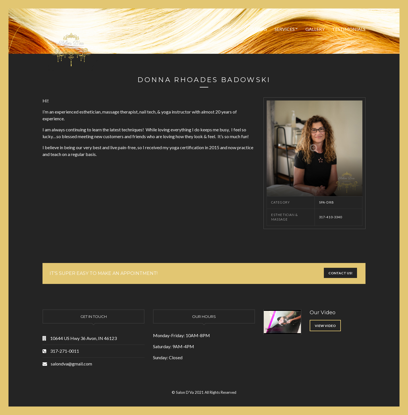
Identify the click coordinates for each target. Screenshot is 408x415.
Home (229, 29)
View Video (325, 326)
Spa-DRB (326, 202)
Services (285, 29)
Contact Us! (340, 273)
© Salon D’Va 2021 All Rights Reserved (204, 392)
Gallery (315, 29)
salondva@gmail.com (71, 363)
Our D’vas (255, 29)
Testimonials (349, 29)
